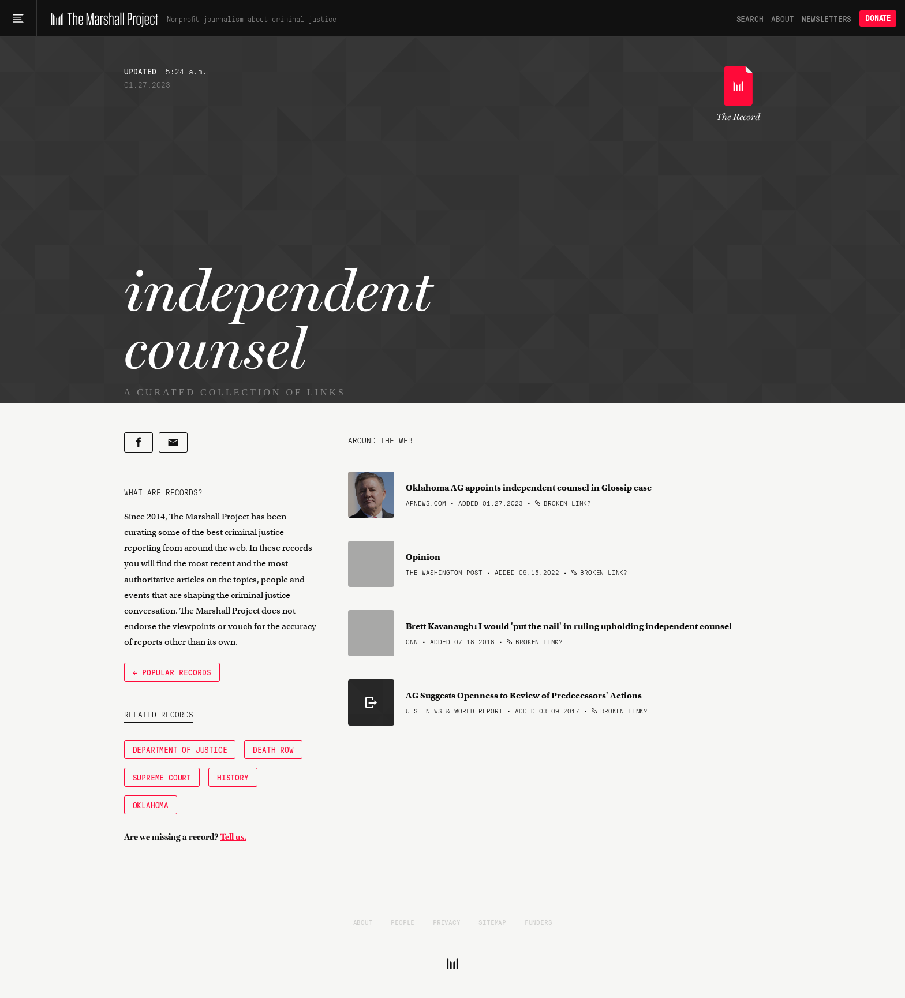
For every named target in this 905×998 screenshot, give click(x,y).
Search (750, 18)
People (402, 921)
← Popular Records (172, 672)
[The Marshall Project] (102, 18)
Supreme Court (162, 777)
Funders (538, 921)
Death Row (273, 749)
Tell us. (233, 837)
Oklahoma (151, 804)
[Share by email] (173, 442)
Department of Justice (180, 749)
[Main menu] (18, 18)
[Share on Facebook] (138, 442)
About (782, 18)
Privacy (447, 921)
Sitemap (492, 921)
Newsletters (826, 18)
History (233, 777)
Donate (878, 18)
